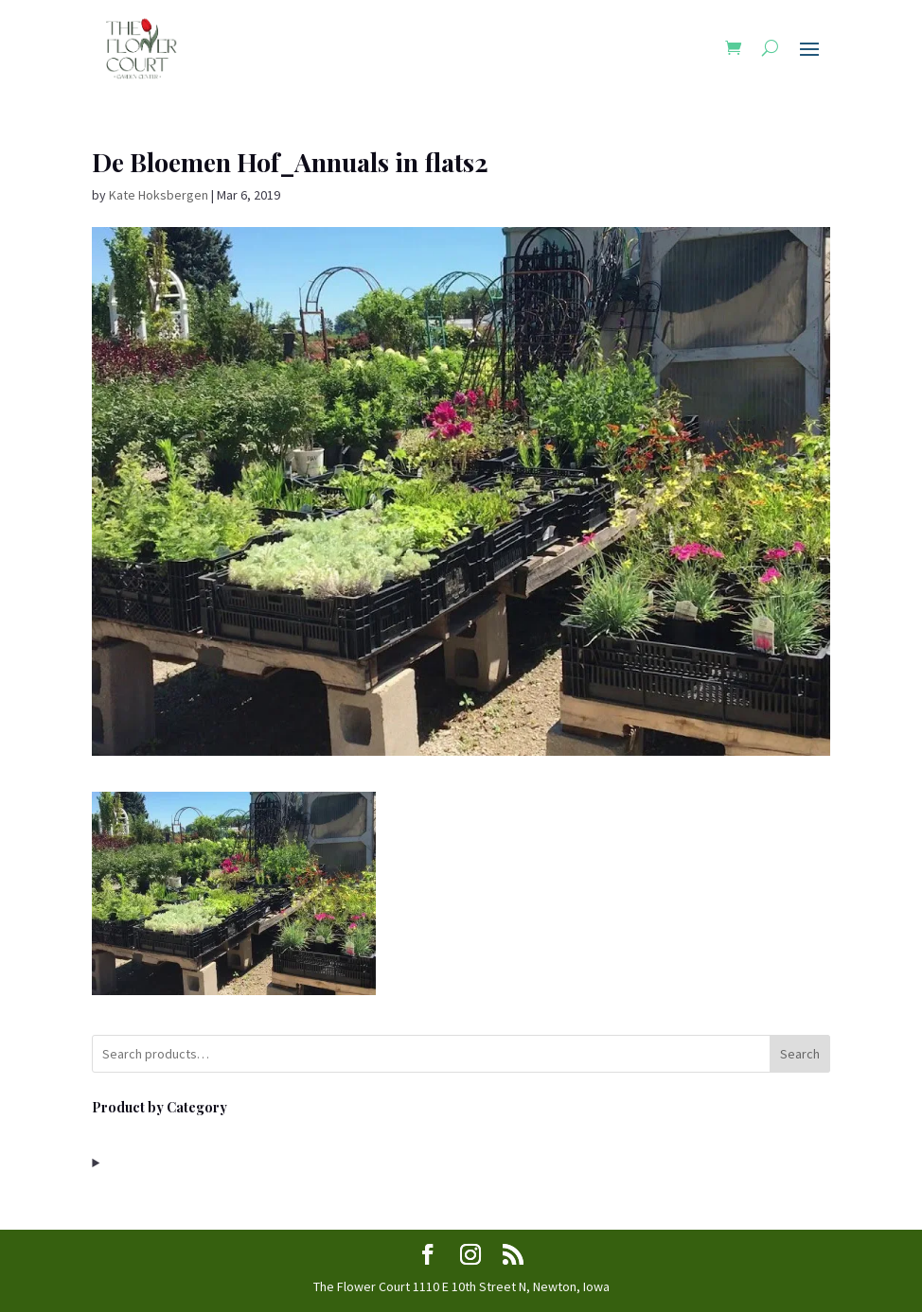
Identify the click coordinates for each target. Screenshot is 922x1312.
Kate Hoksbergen (158, 194)
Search (800, 1053)
